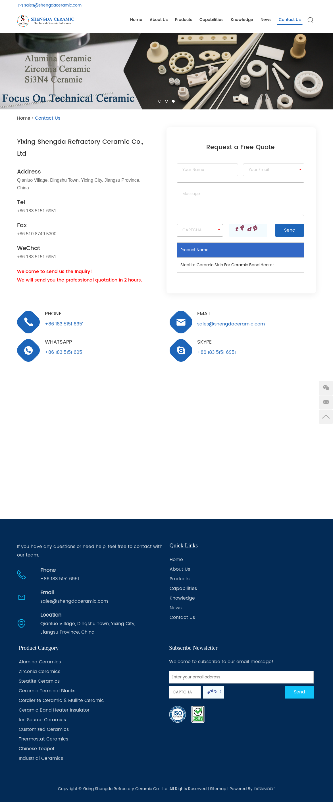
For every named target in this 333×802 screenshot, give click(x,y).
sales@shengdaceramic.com (53, 5)
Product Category (39, 648)
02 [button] (166, 101)
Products (183, 19)
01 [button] (159, 101)
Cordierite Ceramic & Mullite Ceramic (61, 700)
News (266, 19)
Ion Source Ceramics (42, 719)
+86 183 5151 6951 (64, 352)
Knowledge (242, 19)
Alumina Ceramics (40, 662)
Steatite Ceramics (39, 681)
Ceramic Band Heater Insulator (54, 710)
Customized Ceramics (44, 729)
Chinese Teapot (37, 748)
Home (136, 19)
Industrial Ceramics (41, 758)
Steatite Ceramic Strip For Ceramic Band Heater (227, 265)
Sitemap (218, 789)
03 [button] (173, 101)
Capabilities (211, 19)
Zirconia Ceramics (39, 671)
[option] (166, 71)
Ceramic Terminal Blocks (47, 691)
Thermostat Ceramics (43, 739)
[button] (9, 71)
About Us (159, 19)
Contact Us (290, 19)
